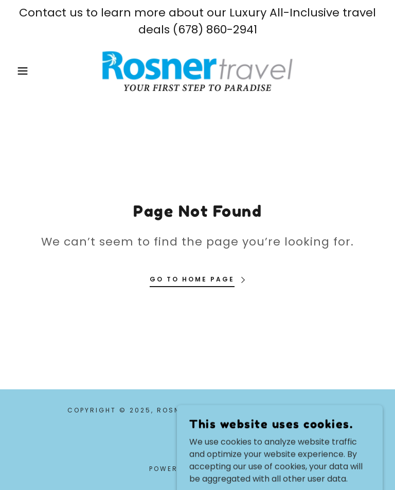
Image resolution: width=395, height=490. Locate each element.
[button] (19, 71)
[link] (197, 70)
